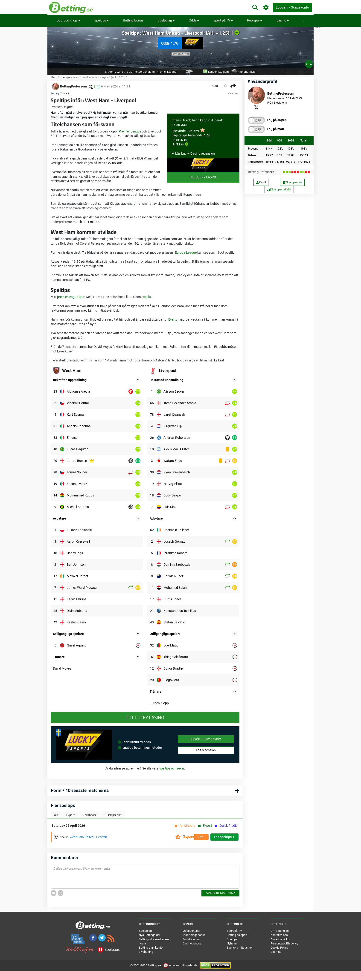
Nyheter (232, 943)
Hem (54, 77)
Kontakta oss (279, 935)
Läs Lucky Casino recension (195, 153)
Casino (283, 20)
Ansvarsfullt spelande (180, 965)
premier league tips (70, 297)
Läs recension (206, 750)
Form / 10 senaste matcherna (80, 790)
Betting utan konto (151, 947)
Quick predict (113, 814)
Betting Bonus (133, 20)
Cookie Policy (279, 947)
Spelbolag (166, 20)
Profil (261, 182)
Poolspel (254, 20)
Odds (194, 20)
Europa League (186, 252)
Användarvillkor (280, 939)
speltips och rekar (171, 768)
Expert (70, 814)
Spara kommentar (220, 892)
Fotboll (138, 71)
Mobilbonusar (192, 939)
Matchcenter (180, 54)
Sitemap (276, 951)
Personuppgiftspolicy (284, 943)
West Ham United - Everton (88, 836)
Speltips (101, 20)
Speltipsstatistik (279, 189)
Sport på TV (223, 20)
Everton (173, 319)
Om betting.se (280, 930)
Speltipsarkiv (292, 182)
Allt (56, 814)
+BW (309, 64)
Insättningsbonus (194, 935)
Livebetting (146, 951)
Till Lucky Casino (203, 177)
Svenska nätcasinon (240, 947)
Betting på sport (237, 935)
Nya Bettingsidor (149, 935)
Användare (90, 814)
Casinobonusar (192, 943)
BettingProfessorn (261, 172)
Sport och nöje (68, 20)
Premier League (130, 131)
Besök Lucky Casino (205, 739)
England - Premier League (160, 71)
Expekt (146, 297)
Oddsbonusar (191, 930)
